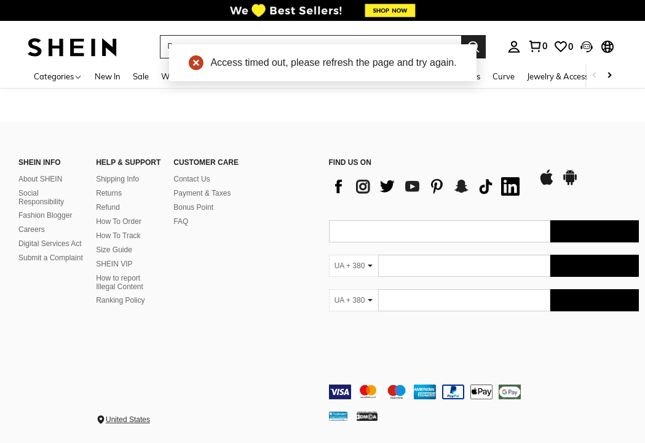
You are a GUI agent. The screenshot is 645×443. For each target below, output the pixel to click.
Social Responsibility (41, 197)
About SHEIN (40, 179)
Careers (31, 229)
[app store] (546, 183)
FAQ (180, 221)
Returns (109, 193)
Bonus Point (193, 207)
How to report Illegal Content (119, 282)
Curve (504, 76)
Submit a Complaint (50, 257)
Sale (141, 76)
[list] (427, 186)
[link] (322, 15)
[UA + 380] (353, 266)
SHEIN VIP (114, 264)
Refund (108, 207)
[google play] (570, 183)
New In (108, 76)
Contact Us (191, 179)
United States (128, 419)
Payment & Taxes (202, 193)
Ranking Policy (120, 300)
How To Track (118, 235)
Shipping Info (117, 179)
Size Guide (114, 249)
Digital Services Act (50, 243)
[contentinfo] (484, 392)
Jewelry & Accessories (566, 76)
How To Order (118, 221)
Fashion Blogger (45, 215)
